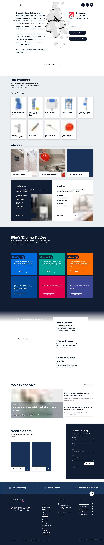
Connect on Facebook (86, 504)
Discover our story (22, 245)
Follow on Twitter (86, 506)
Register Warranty (46, 532)
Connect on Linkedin (86, 512)
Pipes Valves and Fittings (46, 511)
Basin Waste (60, 195)
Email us (62, 515)
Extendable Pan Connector (20, 207)
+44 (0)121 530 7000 (65, 512)
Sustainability (45, 519)
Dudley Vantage (20, 199)
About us (66, 4)
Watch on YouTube (86, 514)
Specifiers (47, 4)
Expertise (56, 4)
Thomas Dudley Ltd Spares (46, 526)
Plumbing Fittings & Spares (46, 508)
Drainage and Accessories (45, 515)
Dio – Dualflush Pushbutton (19, 202)
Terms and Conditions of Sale (92, 539)
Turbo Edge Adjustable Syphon (21, 196)
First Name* (74, 437)
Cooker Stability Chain (62, 200)
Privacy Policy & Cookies (80, 539)
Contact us (44, 523)
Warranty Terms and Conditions (46, 529)
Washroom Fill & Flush (45, 504)
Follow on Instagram (86, 509)
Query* (73, 455)
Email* (73, 449)
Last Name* (74, 443)
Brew (50, 540)
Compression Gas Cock (62, 206)
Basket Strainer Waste (62, 198)
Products (37, 4)
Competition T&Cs (46, 534)
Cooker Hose (60, 203)
